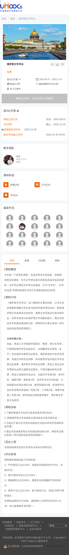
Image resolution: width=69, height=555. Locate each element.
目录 (27, 260)
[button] (18, 110)
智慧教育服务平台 (15, 529)
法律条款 (9, 525)
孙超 (18, 156)
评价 (57, 260)
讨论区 (42, 260)
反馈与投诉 (35, 529)
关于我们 (35, 522)
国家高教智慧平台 (28, 525)
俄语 (12, 18)
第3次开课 (14, 79)
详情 (11, 260)
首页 (4, 18)
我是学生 (21, 522)
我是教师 (7, 522)
